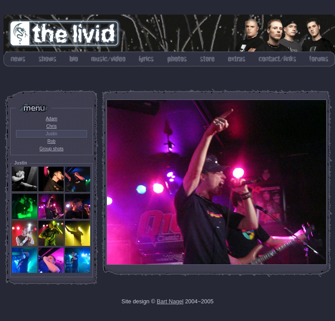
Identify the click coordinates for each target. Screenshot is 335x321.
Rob (51, 141)
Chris (51, 126)
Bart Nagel (170, 301)
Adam (51, 118)
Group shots (51, 148)
